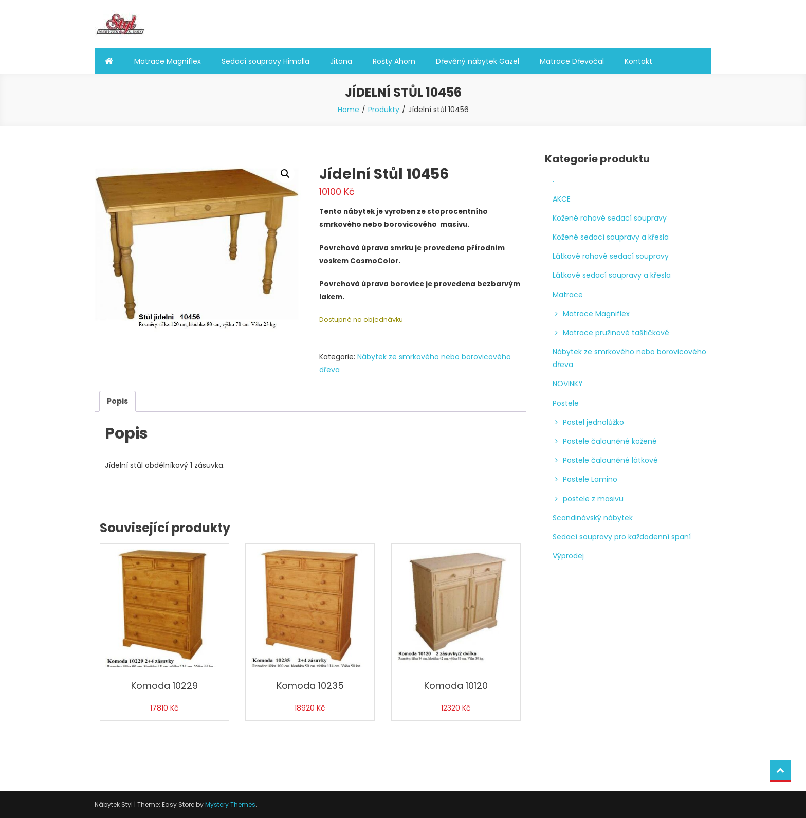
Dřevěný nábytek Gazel (477, 61)
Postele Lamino (590, 479)
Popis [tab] (117, 401)
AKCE (562, 199)
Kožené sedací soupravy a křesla (611, 237)
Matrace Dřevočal (572, 61)
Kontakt (638, 61)
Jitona (341, 61)
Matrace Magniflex (167, 61)
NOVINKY (568, 383)
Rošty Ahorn (394, 61)
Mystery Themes (230, 804)
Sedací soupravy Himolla (265, 61)
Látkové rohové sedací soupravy (611, 256)
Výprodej (568, 556)
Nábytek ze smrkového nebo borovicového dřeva (629, 358)
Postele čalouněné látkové (610, 460)
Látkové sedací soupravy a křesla (612, 275)
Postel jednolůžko (593, 422)
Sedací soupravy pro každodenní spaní (622, 537)
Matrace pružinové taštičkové (616, 333)
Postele (566, 403)
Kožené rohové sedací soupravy (610, 218)
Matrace (568, 294)
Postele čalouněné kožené (610, 441)
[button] (285, 174)
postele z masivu (593, 499)
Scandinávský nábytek (593, 518)
